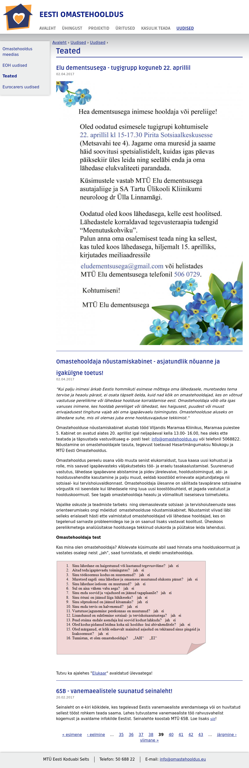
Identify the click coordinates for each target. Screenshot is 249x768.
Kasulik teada (155, 28)
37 (140, 734)
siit (212, 719)
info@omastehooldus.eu (175, 439)
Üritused (125, 28)
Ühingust (72, 28)
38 (150, 734)
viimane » (149, 740)
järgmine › (227, 734)
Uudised (185, 28)
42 (191, 734)
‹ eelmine (96, 734)
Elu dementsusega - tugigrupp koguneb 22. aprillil (123, 68)
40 (171, 734)
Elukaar (99, 673)
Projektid (99, 28)
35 (121, 734)
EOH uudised (15, 65)
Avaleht (47, 28)
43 (200, 734)
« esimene (72, 734)
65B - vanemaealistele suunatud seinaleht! (114, 691)
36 (131, 734)
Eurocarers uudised (21, 87)
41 (181, 734)
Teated (10, 76)
